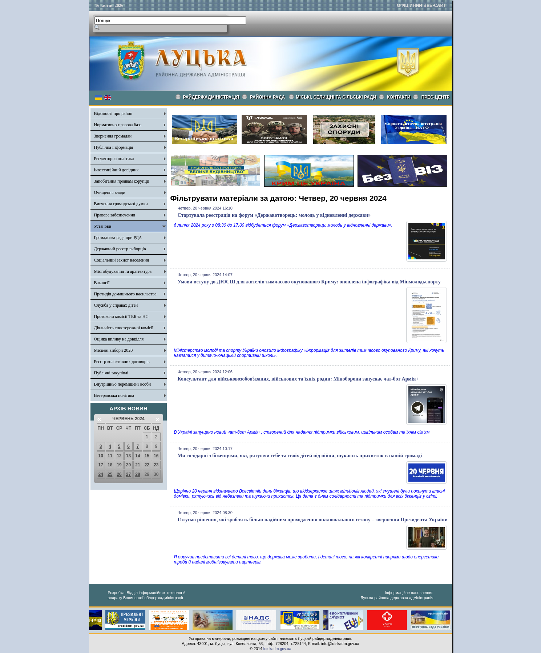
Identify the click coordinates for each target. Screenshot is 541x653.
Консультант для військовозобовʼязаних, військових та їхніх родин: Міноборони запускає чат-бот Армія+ (298, 379)
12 (119, 455)
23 (156, 464)
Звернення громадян (113, 136)
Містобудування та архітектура (123, 271)
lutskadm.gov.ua (277, 648)
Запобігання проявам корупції (121, 181)
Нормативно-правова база (118, 124)
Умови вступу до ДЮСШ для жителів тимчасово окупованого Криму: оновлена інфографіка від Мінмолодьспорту (309, 281)
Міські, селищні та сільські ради (336, 97)
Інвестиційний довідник (116, 169)
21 (137, 464)
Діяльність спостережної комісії (124, 327)
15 (147, 455)
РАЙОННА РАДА (267, 97)
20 (128, 464)
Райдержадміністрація (211, 97)
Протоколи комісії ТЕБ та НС (121, 316)
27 (128, 474)
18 (110, 464)
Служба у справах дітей (116, 305)
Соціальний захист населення (121, 260)
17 (100, 464)
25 (110, 474)
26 (119, 474)
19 (119, 464)
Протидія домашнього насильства (125, 293)
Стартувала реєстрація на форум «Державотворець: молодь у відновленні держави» (274, 215)
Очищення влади (109, 192)
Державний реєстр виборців (120, 248)
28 (137, 474)
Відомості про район (113, 113)
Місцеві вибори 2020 (113, 350)
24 (100, 474)
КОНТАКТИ (398, 97)
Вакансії (102, 282)
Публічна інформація (113, 147)
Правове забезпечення (114, 215)
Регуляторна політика (114, 158)
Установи (103, 226)
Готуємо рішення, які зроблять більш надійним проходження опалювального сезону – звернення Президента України (313, 519)
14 (137, 455)
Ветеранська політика (114, 395)
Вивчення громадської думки (121, 203)
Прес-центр (435, 97)
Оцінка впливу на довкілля (119, 339)
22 (147, 464)
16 (156, 455)
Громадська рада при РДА (118, 237)
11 (110, 455)
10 (100, 455)
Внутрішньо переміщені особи (122, 384)
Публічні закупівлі (111, 372)
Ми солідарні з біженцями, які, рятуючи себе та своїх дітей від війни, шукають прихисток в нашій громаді (300, 455)
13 (128, 455)
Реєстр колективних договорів (122, 361)
